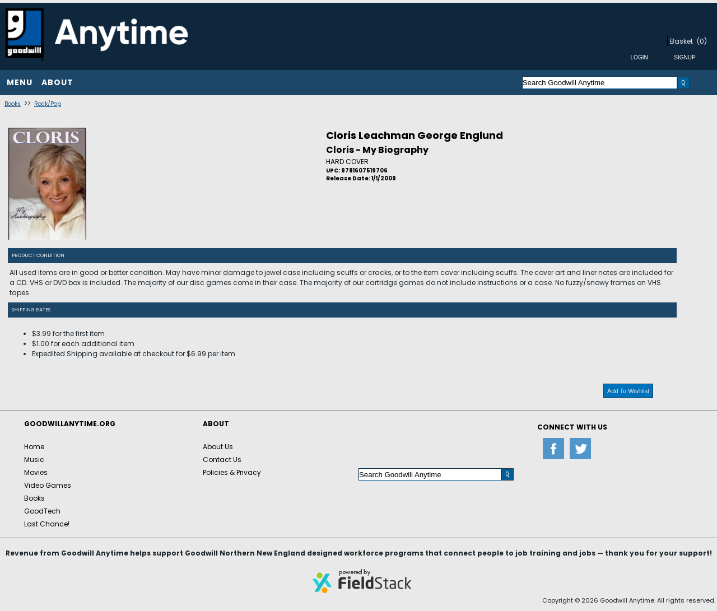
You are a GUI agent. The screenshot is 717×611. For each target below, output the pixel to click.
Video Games (47, 485)
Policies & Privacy (232, 472)
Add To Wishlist (628, 391)
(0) (702, 41)
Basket (681, 41)
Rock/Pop (47, 104)
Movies (36, 472)
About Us (218, 446)
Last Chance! (46, 524)
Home (34, 446)
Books (12, 104)
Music (34, 459)
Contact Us (222, 459)
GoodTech (42, 511)
